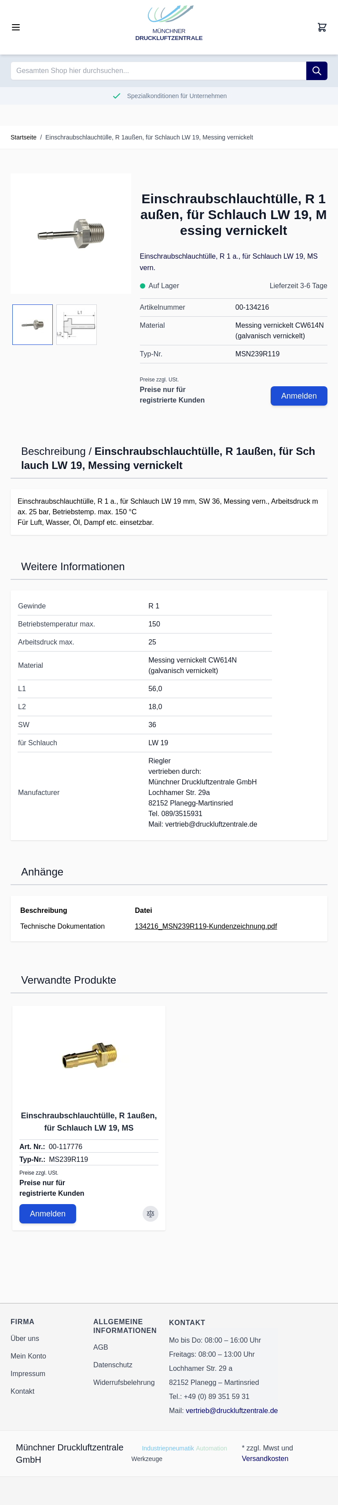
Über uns (25, 1338)
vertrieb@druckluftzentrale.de (232, 1410)
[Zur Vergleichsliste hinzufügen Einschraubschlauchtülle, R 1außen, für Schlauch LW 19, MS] (150, 1214)
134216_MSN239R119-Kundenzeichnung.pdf (206, 926)
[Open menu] (16, 27)
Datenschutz (112, 1365)
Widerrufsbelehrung (124, 1382)
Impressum (28, 1373)
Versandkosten (265, 1458)
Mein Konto (28, 1356)
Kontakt (22, 1391)
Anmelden (299, 396)
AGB (100, 1347)
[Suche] (316, 71)
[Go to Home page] (169, 27)
